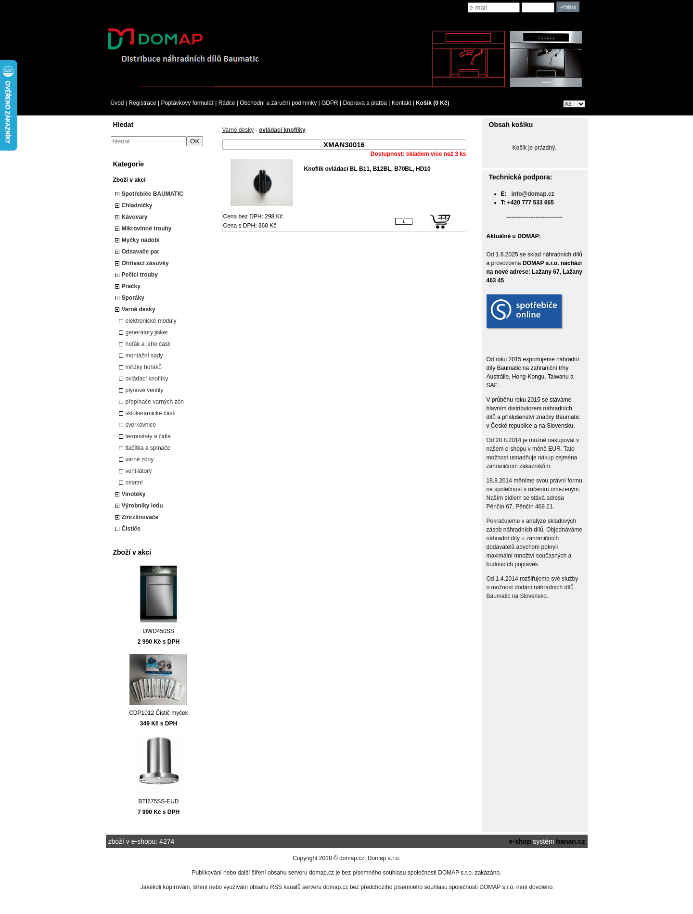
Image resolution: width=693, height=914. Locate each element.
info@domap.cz (533, 193)
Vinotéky (134, 494)
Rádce (226, 103)
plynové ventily (145, 390)
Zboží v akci (129, 180)
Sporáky (133, 297)
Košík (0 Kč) (432, 103)
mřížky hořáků (144, 367)
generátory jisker (147, 332)
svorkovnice (141, 424)
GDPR (329, 103)
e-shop (520, 841)
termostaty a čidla (148, 436)
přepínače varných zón (155, 401)
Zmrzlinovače (140, 517)
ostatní (134, 482)
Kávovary (135, 217)
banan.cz (570, 841)
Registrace (142, 103)
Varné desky (138, 309)
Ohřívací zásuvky (145, 263)
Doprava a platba (365, 103)
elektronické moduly (151, 320)
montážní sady (144, 355)
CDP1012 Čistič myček (158, 713)
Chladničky (137, 205)
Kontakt (401, 103)
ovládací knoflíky (147, 378)
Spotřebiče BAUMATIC (152, 193)
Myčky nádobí (141, 240)
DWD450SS (158, 631)
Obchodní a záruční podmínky (278, 103)
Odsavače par (141, 251)
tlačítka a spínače (148, 447)
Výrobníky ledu (142, 505)
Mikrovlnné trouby (147, 228)
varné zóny (140, 459)
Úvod (117, 103)
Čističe (131, 528)
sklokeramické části (151, 413)
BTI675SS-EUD (158, 801)
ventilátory (139, 471)
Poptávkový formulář (187, 103)
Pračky (131, 286)
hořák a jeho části (148, 344)
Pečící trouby (140, 274)
